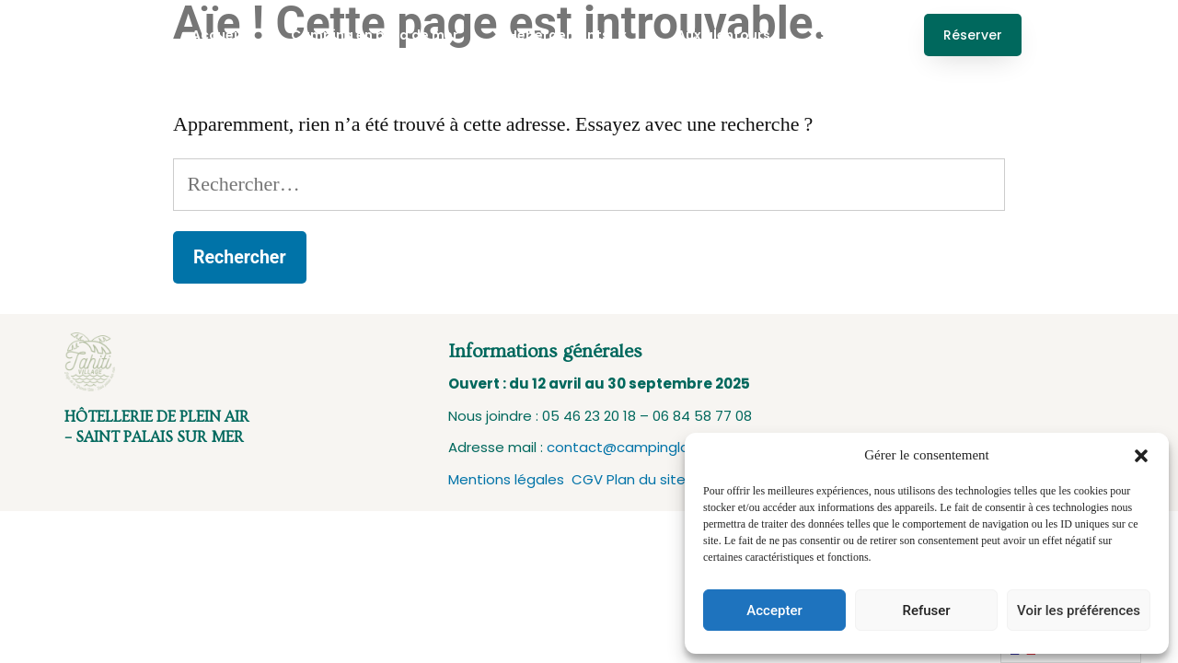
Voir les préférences (1078, 610)
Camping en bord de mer (374, 35)
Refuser (926, 610)
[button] (1141, 456)
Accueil (216, 35)
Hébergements (567, 35)
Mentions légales (510, 479)
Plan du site (646, 479)
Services (848, 35)
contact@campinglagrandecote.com (676, 447)
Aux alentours (723, 35)
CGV (589, 479)
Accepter (774, 610)
